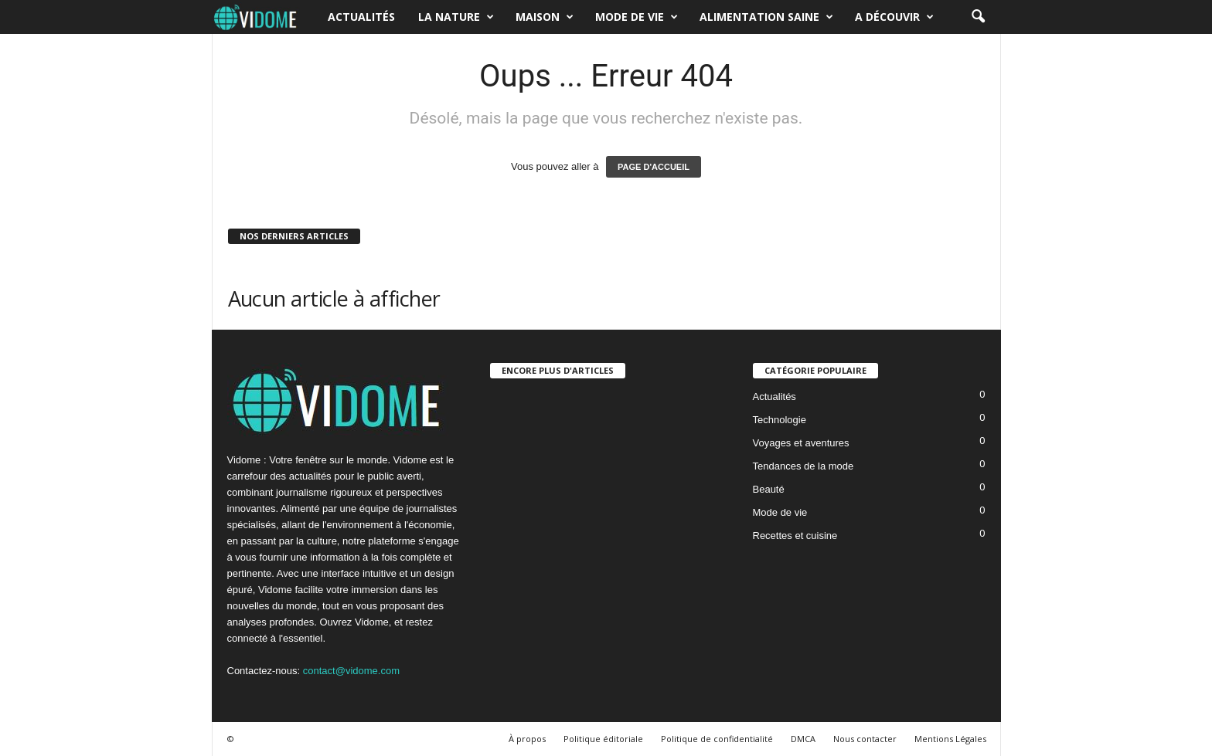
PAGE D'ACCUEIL (653, 166)
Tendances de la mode (803, 466)
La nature (456, 17)
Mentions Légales (950, 738)
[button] (978, 17)
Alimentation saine (766, 17)
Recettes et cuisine (795, 535)
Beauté (769, 489)
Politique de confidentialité (717, 738)
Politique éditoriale (603, 738)
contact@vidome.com (351, 670)
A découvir (894, 17)
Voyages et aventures (801, 443)
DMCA (803, 738)
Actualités (361, 16)
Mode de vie (636, 17)
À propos (527, 738)
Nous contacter (865, 738)
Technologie (779, 419)
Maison (545, 17)
